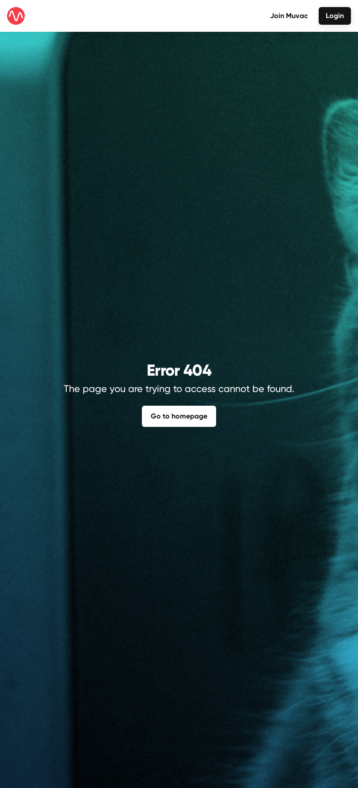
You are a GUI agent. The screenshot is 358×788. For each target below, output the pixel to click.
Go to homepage (179, 416)
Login (335, 15)
